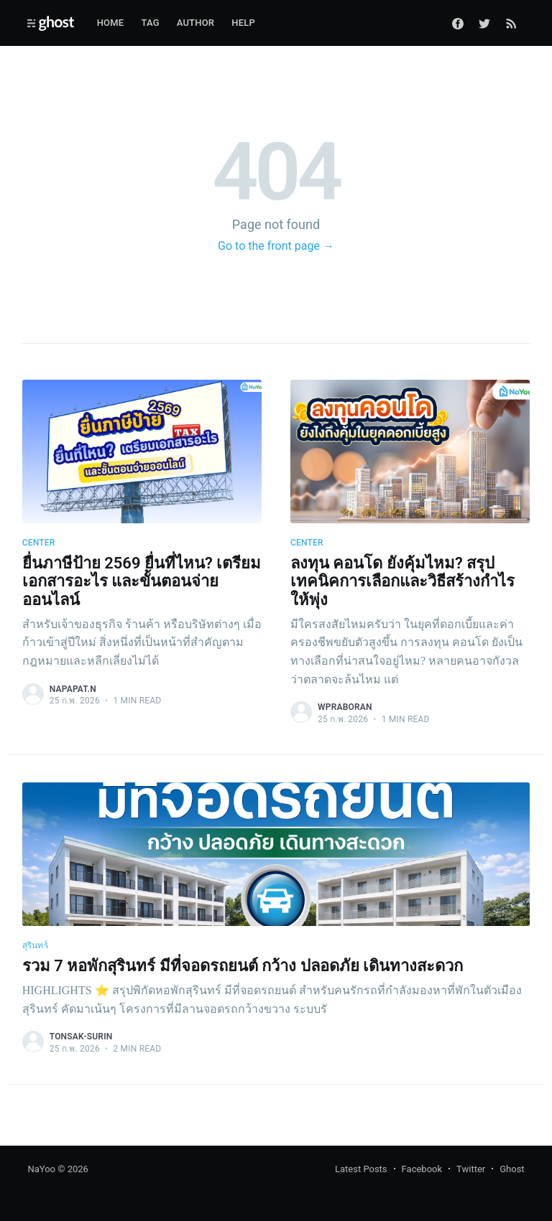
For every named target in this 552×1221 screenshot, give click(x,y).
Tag (150, 22)
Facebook (422, 1169)
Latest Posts (361, 1169)
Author (196, 22)
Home (110, 22)
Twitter (470, 1169)
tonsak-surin (81, 1036)
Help (243, 22)
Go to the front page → (276, 246)
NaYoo (41, 1169)
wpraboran (345, 707)
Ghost (512, 1169)
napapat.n (73, 689)
